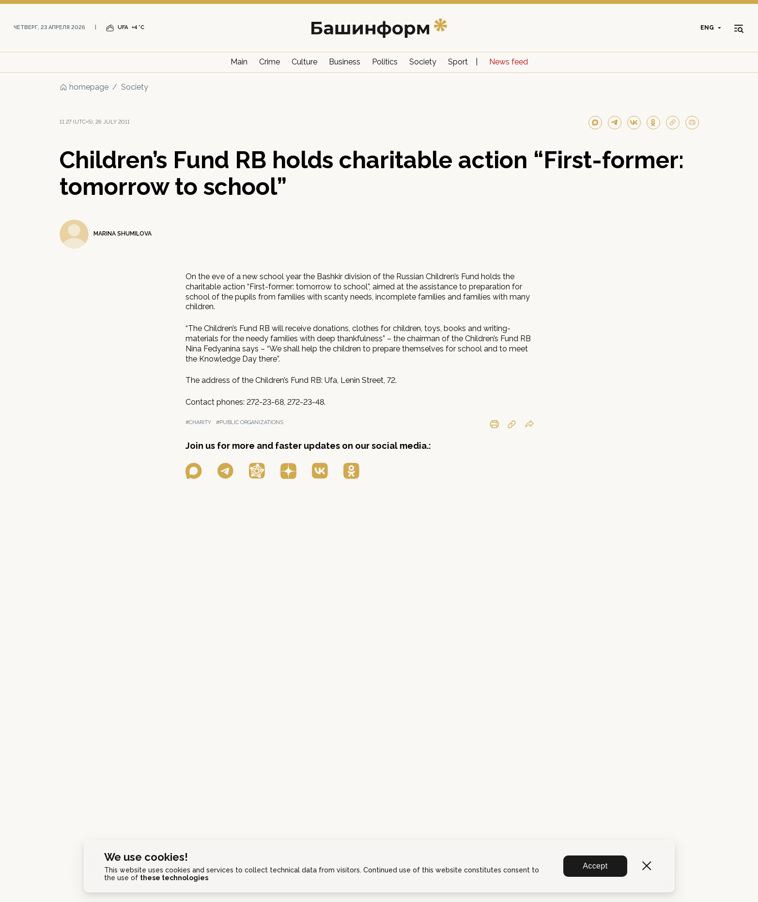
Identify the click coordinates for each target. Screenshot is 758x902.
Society (422, 61)
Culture (304, 61)
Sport (458, 61)
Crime (269, 61)
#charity (198, 422)
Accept (595, 866)
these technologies (174, 878)
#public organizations (249, 422)
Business (344, 61)
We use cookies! (146, 857)
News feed (508, 61)
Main (239, 61)
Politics (385, 61)
